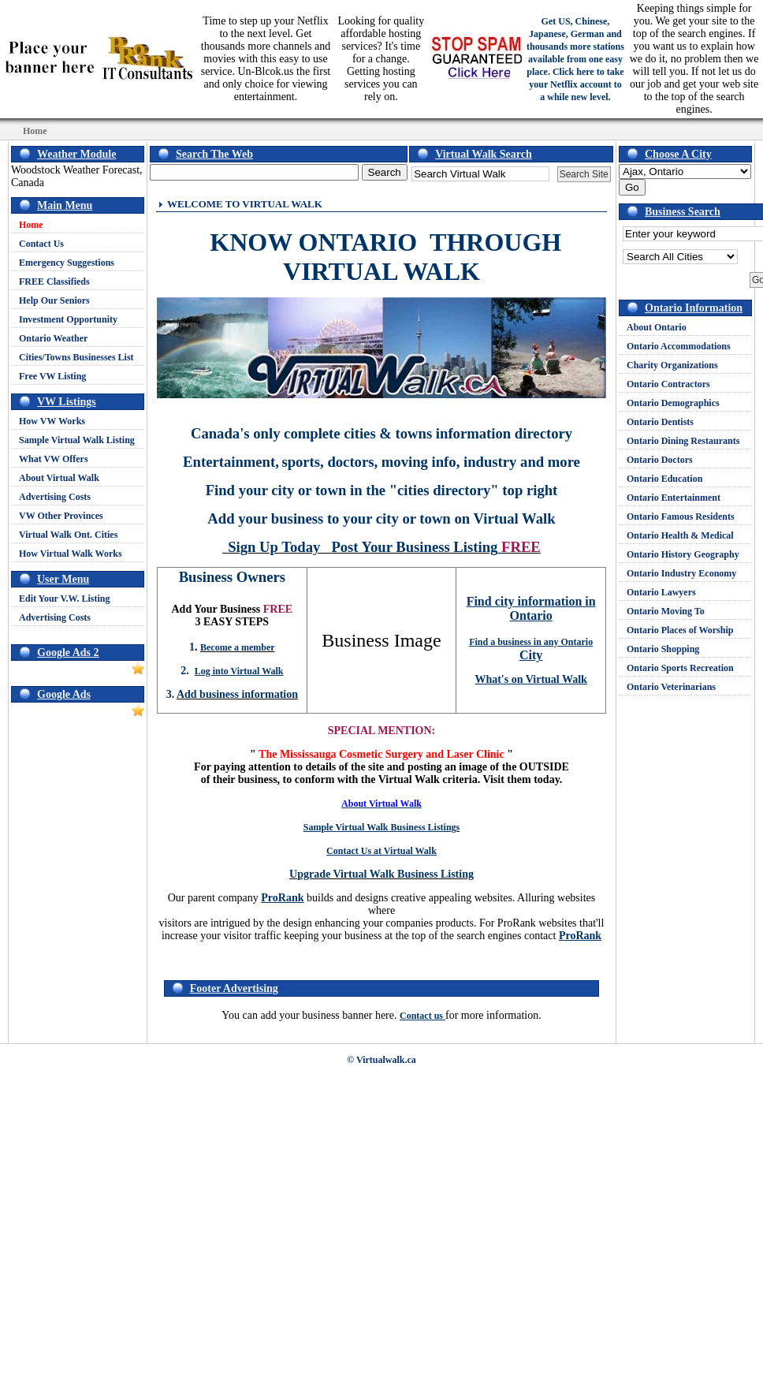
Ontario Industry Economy (681, 573)
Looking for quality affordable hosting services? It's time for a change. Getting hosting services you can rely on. (381, 59)
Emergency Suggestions (66, 262)
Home (31, 224)
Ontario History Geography (683, 554)
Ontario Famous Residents (681, 516)
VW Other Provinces (61, 515)
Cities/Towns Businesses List (76, 357)
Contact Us (41, 243)
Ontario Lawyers (661, 592)
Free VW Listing (52, 376)
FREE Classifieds (54, 281)
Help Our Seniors (54, 300)
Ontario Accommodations (679, 346)
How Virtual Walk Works (70, 553)
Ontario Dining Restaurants (683, 440)
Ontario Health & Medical (680, 535)
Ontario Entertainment (673, 497)
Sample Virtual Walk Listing (77, 440)
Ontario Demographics (673, 402)
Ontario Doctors (660, 459)
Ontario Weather (53, 338)
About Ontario (657, 327)
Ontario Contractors (668, 384)
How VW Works (52, 421)
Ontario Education (664, 478)
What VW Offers (53, 458)
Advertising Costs (55, 496)
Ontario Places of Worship (680, 630)
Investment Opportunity (68, 319)
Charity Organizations (672, 365)
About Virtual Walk (59, 477)
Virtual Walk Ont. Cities (68, 534)
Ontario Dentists (660, 421)
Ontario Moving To (666, 611)
